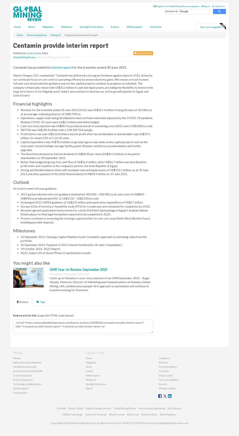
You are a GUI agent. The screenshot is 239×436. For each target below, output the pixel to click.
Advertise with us (168, 366)
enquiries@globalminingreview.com (169, 423)
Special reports (20, 388)
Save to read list (143, 53)
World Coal (133, 414)
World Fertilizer (149, 414)
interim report (61, 67)
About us (163, 362)
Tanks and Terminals (96, 414)
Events (115, 26)
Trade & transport (22, 375)
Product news (20, 392)
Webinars (66, 26)
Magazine (48, 26)
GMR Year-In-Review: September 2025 (78, 269)
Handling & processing (24, 366)
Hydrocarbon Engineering (151, 408)
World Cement (117, 414)
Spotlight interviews (91, 26)
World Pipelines (168, 414)
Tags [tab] (40, 301)
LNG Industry (174, 408)
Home (17, 26)
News (89, 366)
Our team (164, 371)
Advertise (156, 26)
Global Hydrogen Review (98, 408)
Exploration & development (27, 362)
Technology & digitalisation (27, 384)
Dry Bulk (61, 408)
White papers (134, 26)
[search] (187, 11)
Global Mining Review (24, 57)
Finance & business (23, 379)
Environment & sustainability (28, 371)
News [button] (31, 26)
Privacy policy (166, 375)
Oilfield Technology (72, 414)
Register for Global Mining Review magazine (176, 6)
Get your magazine (213, 26)
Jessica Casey (34, 53)
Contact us (218, 6)
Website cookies (167, 388)
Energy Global (75, 408)
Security (163, 384)
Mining (16, 358)
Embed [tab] (22, 301)
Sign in (205, 6)
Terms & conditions (169, 379)
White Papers (93, 375)
